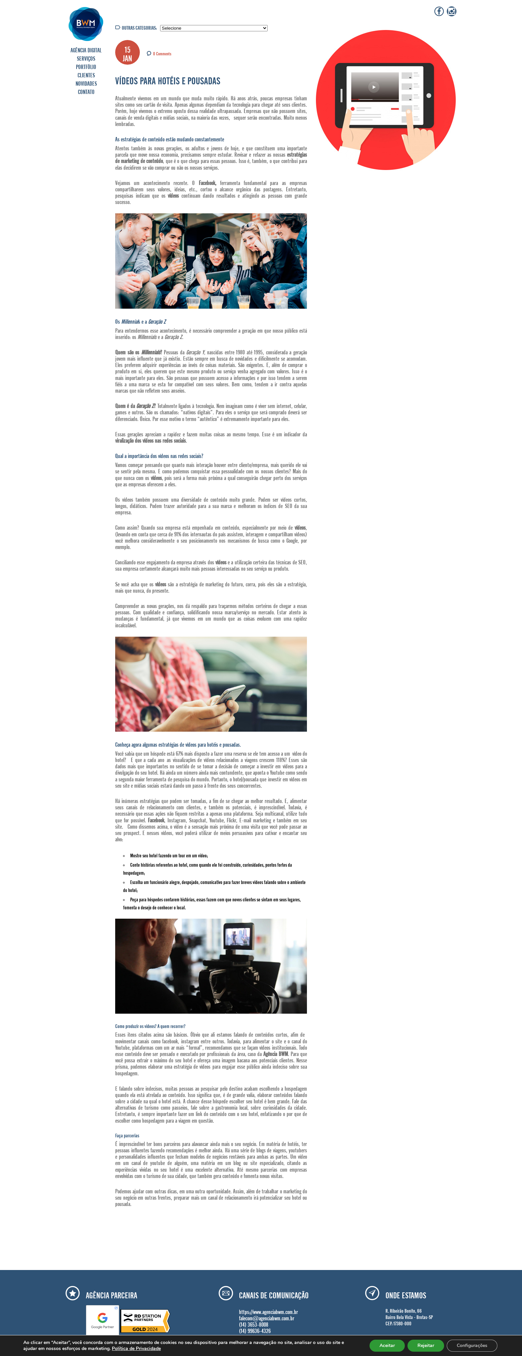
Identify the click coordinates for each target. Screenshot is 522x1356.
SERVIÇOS (86, 57)
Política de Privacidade (136, 1348)
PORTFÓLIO (86, 66)
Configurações (472, 1345)
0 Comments (162, 53)
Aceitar (387, 1345)
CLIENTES (86, 74)
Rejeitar (425, 1345)
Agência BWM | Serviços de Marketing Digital (86, 23)
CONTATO (86, 91)
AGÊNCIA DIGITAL (86, 49)
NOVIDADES (86, 82)
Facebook (156, 819)
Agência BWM (275, 1053)
